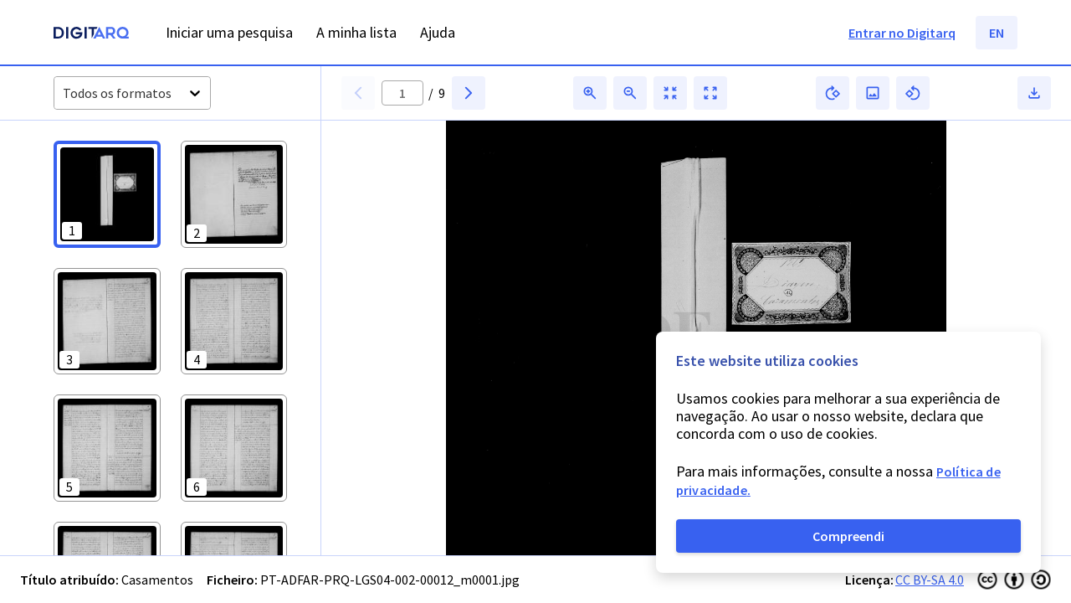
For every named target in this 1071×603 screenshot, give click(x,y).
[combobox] (64, 93)
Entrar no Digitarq (902, 32)
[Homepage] (91, 35)
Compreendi (848, 536)
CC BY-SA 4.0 (929, 579)
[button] (107, 194)
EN (996, 32)
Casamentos (157, 579)
